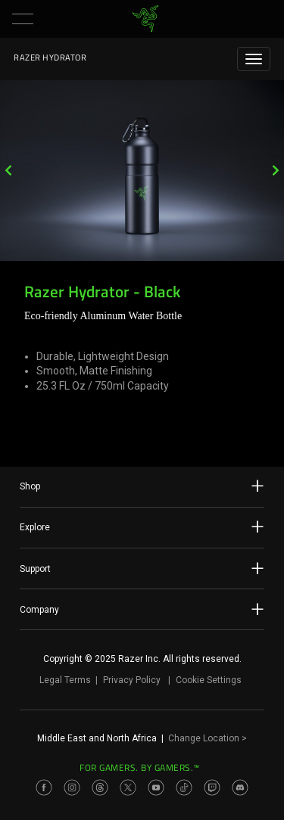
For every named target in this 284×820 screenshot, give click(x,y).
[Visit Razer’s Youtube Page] (156, 787)
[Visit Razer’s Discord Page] (240, 787)
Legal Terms (65, 680)
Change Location (207, 738)
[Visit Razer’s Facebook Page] (44, 787)
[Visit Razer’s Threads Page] (100, 787)
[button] (22, 19)
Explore (142, 526)
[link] (145, 19)
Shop (142, 486)
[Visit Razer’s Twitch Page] (212, 787)
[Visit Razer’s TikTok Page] (184, 787)
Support (142, 568)
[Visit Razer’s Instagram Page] (72, 787)
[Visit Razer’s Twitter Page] (128, 787)
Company (142, 609)
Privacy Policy (132, 680)
